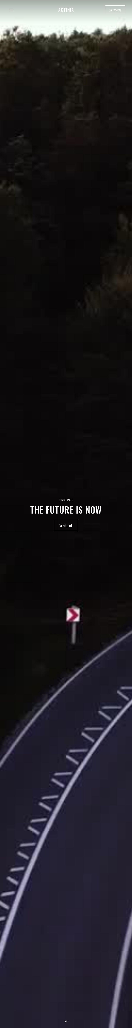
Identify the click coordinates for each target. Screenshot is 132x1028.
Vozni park (66, 525)
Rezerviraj (115, 10)
